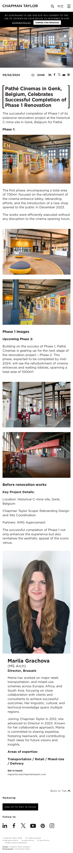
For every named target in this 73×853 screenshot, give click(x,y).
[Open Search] (53, 7)
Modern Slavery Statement (16, 843)
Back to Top (60, 790)
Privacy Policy (43, 840)
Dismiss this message (47, 22)
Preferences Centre (10, 840)
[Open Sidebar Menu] (68, 6)
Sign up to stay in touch (20, 807)
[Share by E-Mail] (63, 74)
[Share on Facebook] (54, 74)
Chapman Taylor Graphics (20, 847)
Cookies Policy (21, 22)
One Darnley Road (22, 849)
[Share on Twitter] (59, 74)
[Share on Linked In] (50, 74)
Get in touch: (27, 772)
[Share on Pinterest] (68, 74)
